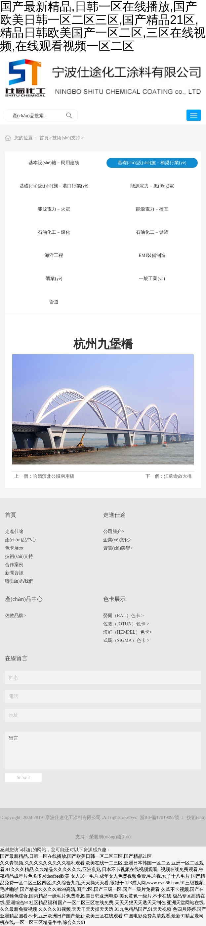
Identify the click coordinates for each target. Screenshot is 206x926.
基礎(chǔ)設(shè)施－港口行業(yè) (54, 185)
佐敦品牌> (15, 615)
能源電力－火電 (54, 209)
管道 (54, 301)
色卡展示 (14, 548)
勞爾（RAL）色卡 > (123, 615)
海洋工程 (54, 255)
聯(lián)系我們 (19, 581)
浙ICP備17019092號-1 (161, 817)
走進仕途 (14, 531)
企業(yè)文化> (117, 539)
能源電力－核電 (152, 209)
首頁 (44, 137)
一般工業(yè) (152, 278)
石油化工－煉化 (54, 232)
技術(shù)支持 (66, 137)
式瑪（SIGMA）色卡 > (126, 640)
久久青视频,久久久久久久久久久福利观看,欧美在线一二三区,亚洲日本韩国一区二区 (85, 862)
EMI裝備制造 (152, 255)
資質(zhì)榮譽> (118, 548)
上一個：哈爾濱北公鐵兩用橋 (44, 476)
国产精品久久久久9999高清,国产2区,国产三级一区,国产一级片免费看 (90, 889)
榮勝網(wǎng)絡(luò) (110, 836)
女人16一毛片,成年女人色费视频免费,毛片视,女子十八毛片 (130, 876)
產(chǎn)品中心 (20, 539)
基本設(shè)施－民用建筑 (53, 162)
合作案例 (14, 564)
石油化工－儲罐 (152, 232)
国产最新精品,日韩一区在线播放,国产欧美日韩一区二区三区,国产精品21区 (76, 856)
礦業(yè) (54, 278)
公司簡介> (113, 531)
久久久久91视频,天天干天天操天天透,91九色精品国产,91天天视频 (105, 909)
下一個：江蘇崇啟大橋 (168, 476)
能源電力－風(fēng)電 (152, 185)
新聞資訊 (14, 572)
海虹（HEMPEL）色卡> (127, 632)
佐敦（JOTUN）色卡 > (126, 623)
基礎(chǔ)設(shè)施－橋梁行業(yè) (152, 162)
